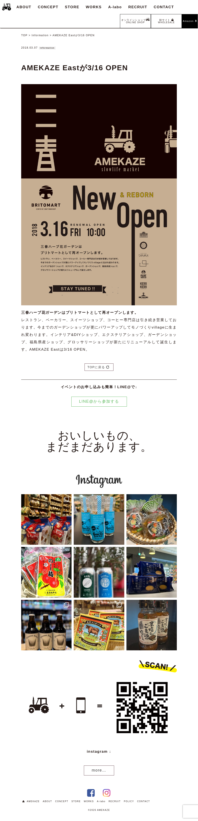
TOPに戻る (98, 367)
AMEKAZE (33, 801)
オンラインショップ (135, 21)
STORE (72, 7)
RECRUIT (137, 7)
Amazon (190, 21)
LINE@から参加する (99, 401)
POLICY (129, 801)
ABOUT (23, 7)
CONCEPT (48, 7)
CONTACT (164, 7)
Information (47, 48)
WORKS (94, 7)
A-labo (115, 7)
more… (99, 770)
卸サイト (166, 21)
